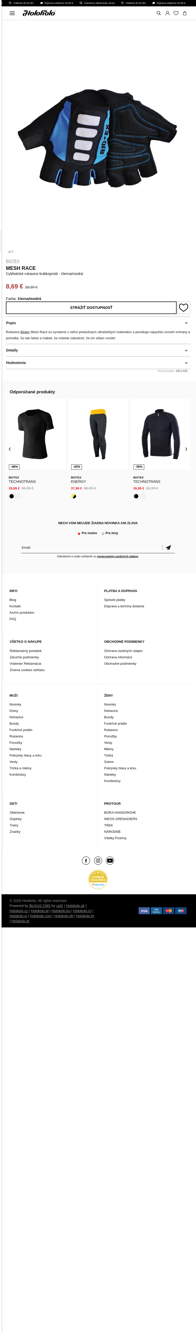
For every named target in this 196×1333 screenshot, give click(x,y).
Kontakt (15, 606)
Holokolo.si (18, 916)
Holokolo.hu (61, 911)
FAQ (12, 619)
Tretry (14, 825)
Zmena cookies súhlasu (27, 670)
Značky (15, 832)
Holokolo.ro (82, 911)
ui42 (59, 906)
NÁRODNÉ (112, 832)
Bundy (14, 723)
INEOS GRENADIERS (120, 819)
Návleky (15, 749)
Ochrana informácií (118, 657)
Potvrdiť (168, 547)
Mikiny (109, 749)
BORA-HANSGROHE (120, 812)
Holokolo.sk (75, 906)
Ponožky (15, 743)
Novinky (15, 704)
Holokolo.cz (18, 911)
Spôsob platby (114, 600)
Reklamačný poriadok (26, 651)
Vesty (13, 762)
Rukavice (16, 736)
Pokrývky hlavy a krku (25, 755)
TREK (108, 825)
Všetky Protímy (115, 838)
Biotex (13, 261)
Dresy (13, 711)
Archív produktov (21, 612)
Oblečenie (17, 812)
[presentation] (10, 449)
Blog (12, 600)
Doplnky (16, 819)
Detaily (12, 350)
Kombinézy (17, 774)
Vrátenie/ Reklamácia (25, 663)
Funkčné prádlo (20, 730)
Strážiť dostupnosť (91, 308)
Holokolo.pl (39, 911)
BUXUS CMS (40, 906)
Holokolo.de (63, 916)
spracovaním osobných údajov (117, 556)
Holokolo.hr (85, 916)
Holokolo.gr (20, 921)
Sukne (109, 762)
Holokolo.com (41, 916)
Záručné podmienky (24, 657)
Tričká (108, 755)
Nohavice (16, 717)
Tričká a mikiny (20, 768)
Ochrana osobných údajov (123, 651)
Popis (11, 323)
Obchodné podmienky (120, 663)
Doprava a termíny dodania (124, 606)
